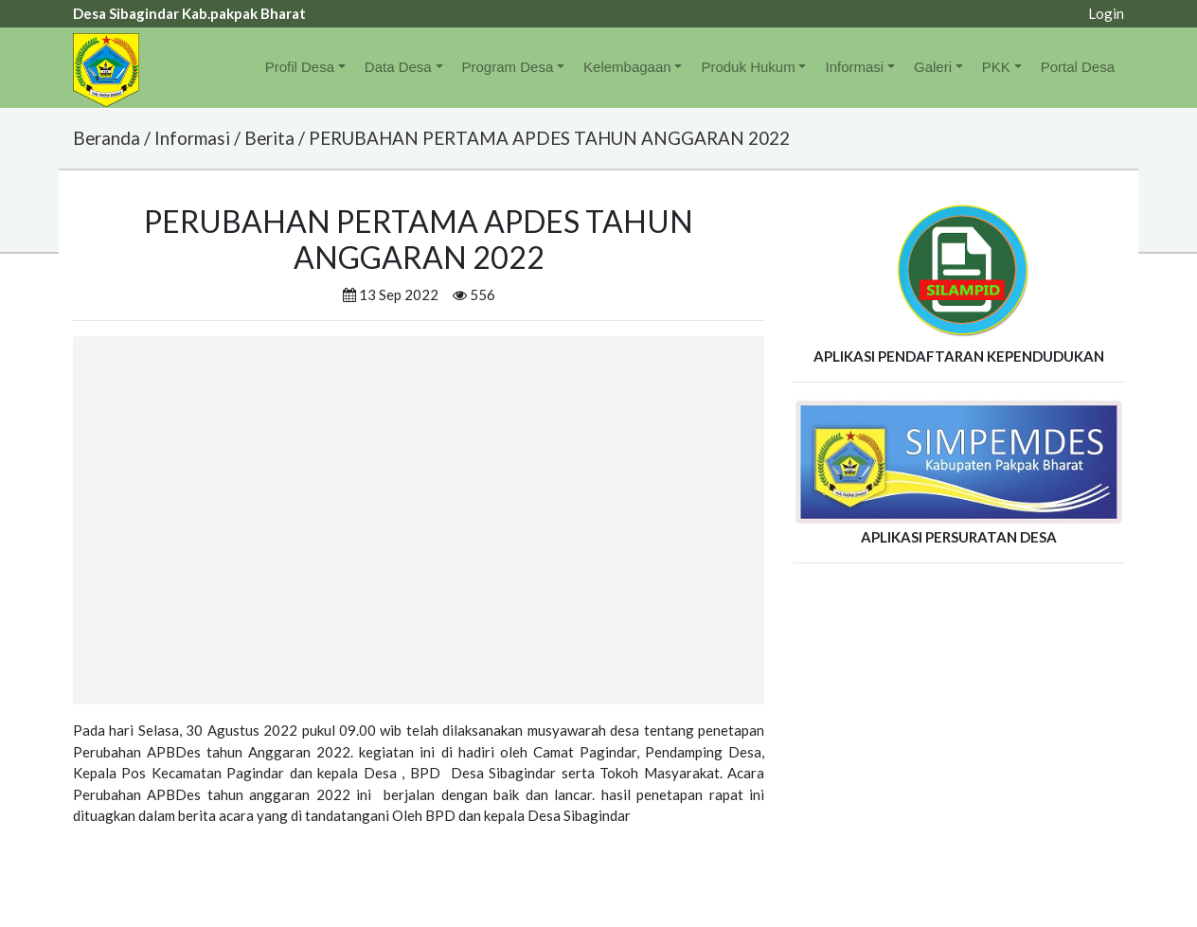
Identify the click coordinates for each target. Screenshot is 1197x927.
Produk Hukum (748, 67)
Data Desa (398, 67)
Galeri (933, 67)
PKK (996, 67)
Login (1106, 13)
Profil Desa (299, 67)
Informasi (854, 67)
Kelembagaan (627, 67)
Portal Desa (1078, 67)
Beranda (106, 138)
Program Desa (508, 67)
